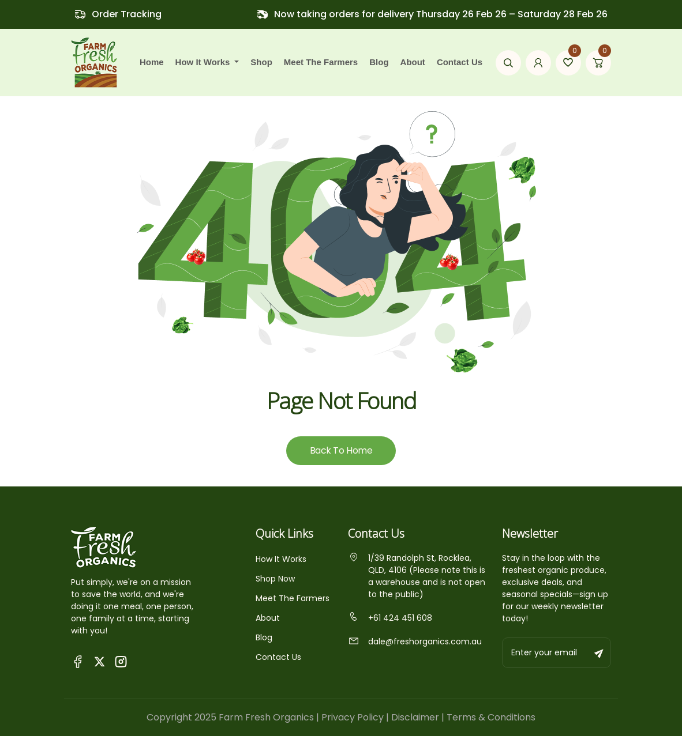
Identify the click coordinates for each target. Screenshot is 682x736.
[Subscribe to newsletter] (599, 652)
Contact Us (459, 62)
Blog (378, 62)
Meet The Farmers (292, 598)
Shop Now (275, 578)
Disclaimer (415, 717)
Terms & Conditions (491, 717)
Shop (261, 62)
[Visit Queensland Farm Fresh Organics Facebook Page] (78, 660)
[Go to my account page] (538, 63)
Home (152, 62)
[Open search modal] (508, 63)
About (412, 62)
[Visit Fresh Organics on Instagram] (121, 660)
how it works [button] (204, 62)
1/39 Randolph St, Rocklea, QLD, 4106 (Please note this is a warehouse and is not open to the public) (416, 576)
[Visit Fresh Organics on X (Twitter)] (99, 661)
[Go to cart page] (598, 63)
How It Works (281, 559)
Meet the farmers (321, 62)
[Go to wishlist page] (568, 63)
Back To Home (341, 450)
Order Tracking (127, 14)
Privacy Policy (352, 717)
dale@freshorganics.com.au (415, 641)
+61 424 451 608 (390, 618)
